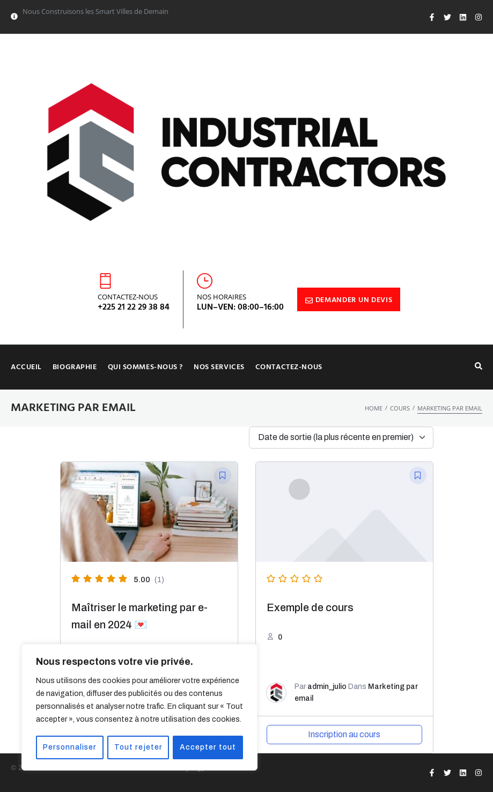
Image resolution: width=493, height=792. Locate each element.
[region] (139, 708)
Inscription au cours (344, 734)
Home (373, 408)
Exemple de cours (310, 607)
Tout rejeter (139, 747)
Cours (400, 408)
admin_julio (327, 687)
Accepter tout (208, 747)
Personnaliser (70, 747)
